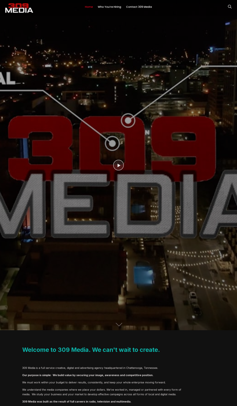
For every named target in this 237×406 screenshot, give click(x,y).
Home (89, 7)
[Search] (229, 6)
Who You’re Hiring (109, 7)
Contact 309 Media (139, 7)
